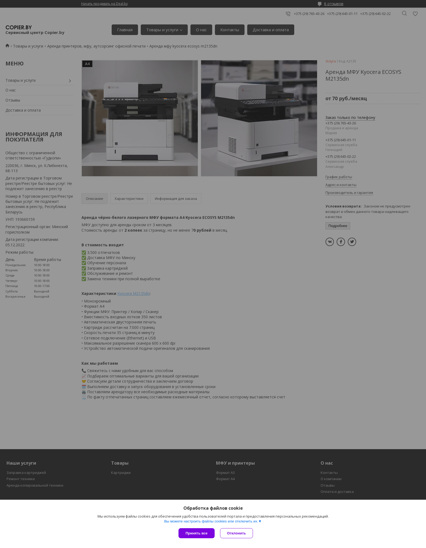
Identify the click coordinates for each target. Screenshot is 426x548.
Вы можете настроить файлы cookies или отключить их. (211, 521)
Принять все (197, 533)
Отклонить (236, 533)
